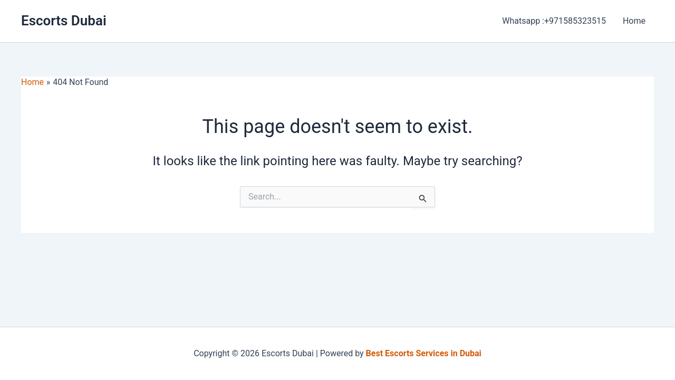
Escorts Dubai (64, 20)
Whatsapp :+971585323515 (554, 21)
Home (634, 21)
